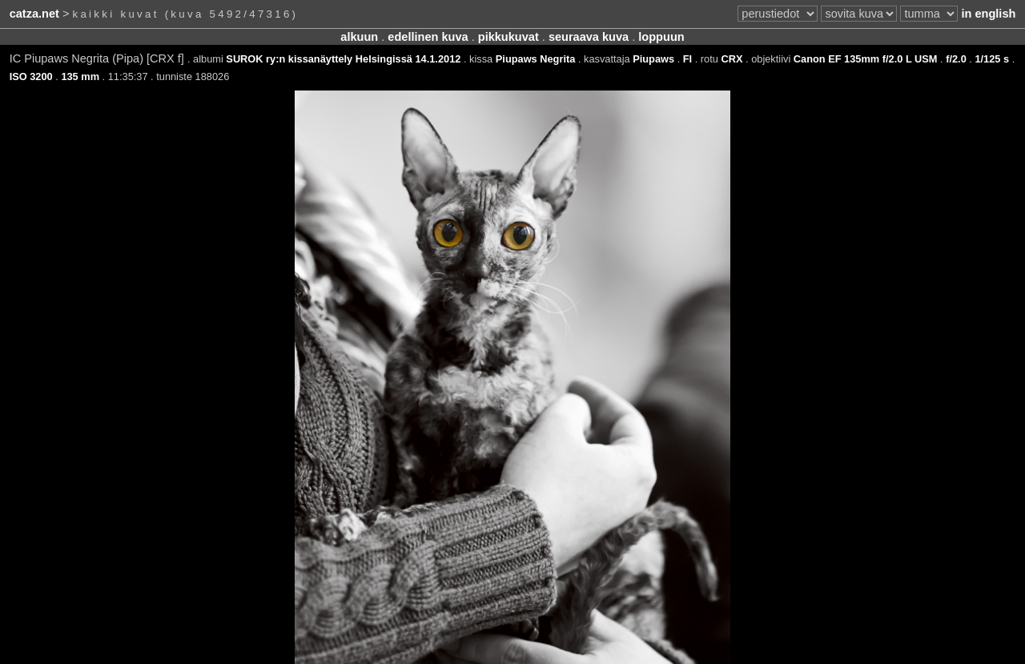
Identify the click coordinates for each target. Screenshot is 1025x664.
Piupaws (653, 59)
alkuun (359, 36)
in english (988, 13)
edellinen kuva (428, 36)
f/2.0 (956, 59)
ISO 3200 (31, 76)
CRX (731, 59)
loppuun (661, 36)
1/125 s (992, 59)
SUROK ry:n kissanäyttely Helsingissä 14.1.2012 (343, 59)
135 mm (80, 76)
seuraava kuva (589, 36)
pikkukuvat (508, 36)
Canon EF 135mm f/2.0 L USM (866, 59)
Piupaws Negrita (536, 59)
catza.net (34, 13)
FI (687, 59)
